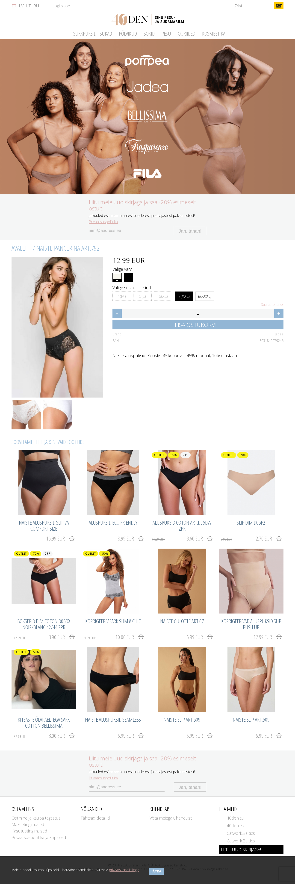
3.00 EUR (39, 735)
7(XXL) (184, 295)
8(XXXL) (205, 295)
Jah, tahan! (190, 231)
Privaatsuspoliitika (103, 221)
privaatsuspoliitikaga (124, 870)
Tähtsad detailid (95, 818)
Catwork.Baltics (241, 833)
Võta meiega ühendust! (171, 818)
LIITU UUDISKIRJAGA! (241, 849)
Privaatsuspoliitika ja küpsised (39, 837)
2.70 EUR (246, 538)
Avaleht (21, 248)
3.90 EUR (39, 637)
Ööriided (186, 33)
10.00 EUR (108, 637)
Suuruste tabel (272, 304)
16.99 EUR (55, 538)
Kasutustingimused (29, 831)
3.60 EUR (177, 538)
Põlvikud (128, 33)
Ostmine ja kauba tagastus (36, 818)
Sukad (106, 33)
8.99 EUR (126, 538)
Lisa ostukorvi (195, 324)
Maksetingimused (28, 824)
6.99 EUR (195, 637)
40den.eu (235, 818)
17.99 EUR (263, 637)
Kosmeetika (213, 33)
